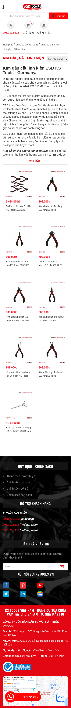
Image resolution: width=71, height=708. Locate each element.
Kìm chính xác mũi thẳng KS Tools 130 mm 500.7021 (51, 320)
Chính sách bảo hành (19, 494)
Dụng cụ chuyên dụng (27, 44)
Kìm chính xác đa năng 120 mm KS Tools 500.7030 (50, 210)
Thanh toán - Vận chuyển (22, 476)
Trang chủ (8, 44)
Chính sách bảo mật (18, 482)
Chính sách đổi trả (17, 488)
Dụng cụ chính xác (50, 44)
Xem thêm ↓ (35, 160)
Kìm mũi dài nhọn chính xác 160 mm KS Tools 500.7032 (18, 376)
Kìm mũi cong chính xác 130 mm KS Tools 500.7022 (51, 376)
